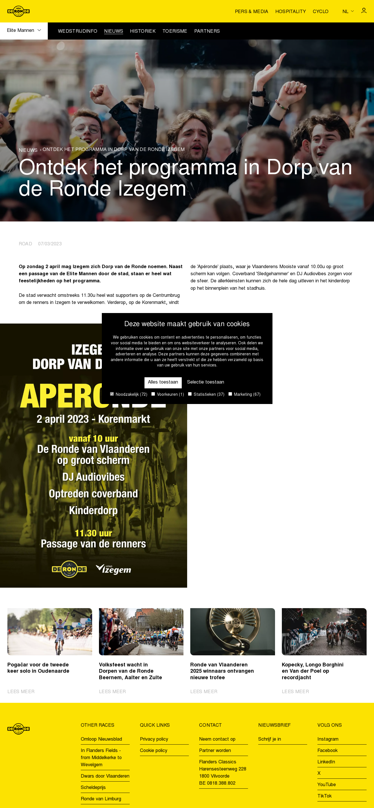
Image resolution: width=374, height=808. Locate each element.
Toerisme (174, 31)
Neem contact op (217, 739)
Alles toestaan (163, 382)
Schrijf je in (269, 739)
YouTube (326, 785)
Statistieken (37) (206, 394)
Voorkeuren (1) (167, 394)
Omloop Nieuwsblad (101, 739)
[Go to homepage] (18, 11)
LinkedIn (326, 762)
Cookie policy (153, 751)
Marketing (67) (244, 394)
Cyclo (321, 12)
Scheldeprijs (93, 788)
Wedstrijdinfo (77, 31)
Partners (207, 31)
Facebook (327, 751)
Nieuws (113, 31)
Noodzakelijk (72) (128, 394)
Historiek (143, 31)
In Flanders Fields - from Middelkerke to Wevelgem (101, 758)
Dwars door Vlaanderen (105, 776)
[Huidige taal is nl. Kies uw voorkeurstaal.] (348, 11)
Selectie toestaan (205, 382)
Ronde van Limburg (101, 799)
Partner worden (215, 751)
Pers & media (251, 12)
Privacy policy (154, 739)
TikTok (324, 796)
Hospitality (290, 12)
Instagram (327, 739)
